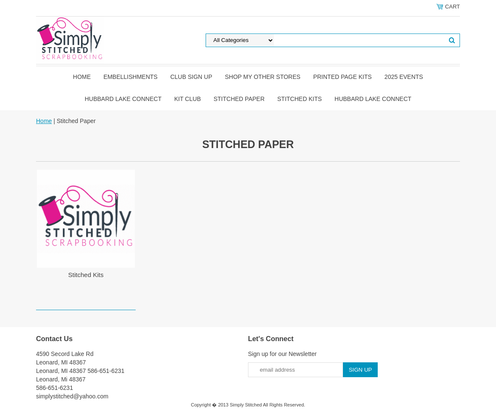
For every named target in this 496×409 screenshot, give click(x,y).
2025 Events (404, 76)
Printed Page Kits (342, 76)
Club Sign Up (191, 76)
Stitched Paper (239, 98)
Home (82, 76)
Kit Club (187, 98)
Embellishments (130, 76)
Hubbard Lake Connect (123, 98)
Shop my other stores (262, 76)
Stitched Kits (299, 98)
